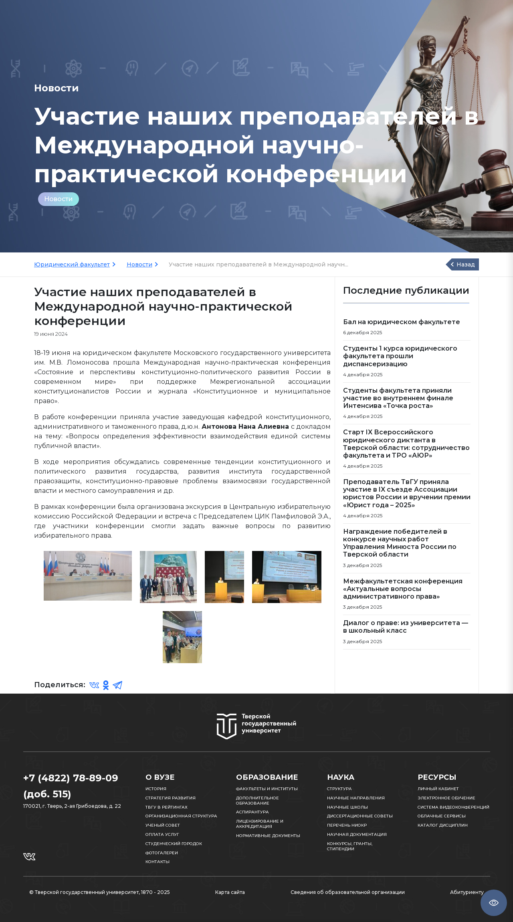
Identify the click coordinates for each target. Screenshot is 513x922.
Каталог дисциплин (443, 825)
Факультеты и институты (267, 788)
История (155, 788)
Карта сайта (230, 892)
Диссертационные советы (360, 816)
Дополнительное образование (257, 800)
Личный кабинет (438, 788)
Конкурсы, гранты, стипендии (349, 846)
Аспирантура (252, 812)
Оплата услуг (162, 834)
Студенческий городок (173, 843)
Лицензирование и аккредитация (259, 824)
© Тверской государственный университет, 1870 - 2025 (99, 892)
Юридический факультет (72, 264)
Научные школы (347, 807)
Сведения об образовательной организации (348, 892)
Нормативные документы (268, 835)
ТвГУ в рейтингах (166, 807)
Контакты (157, 861)
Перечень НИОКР (347, 825)
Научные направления (356, 798)
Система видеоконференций (453, 807)
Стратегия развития (170, 798)
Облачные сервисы (442, 816)
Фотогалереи (161, 852)
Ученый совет (162, 825)
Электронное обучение (446, 798)
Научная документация (357, 834)
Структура (339, 788)
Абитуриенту (467, 892)
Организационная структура (181, 816)
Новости (58, 199)
